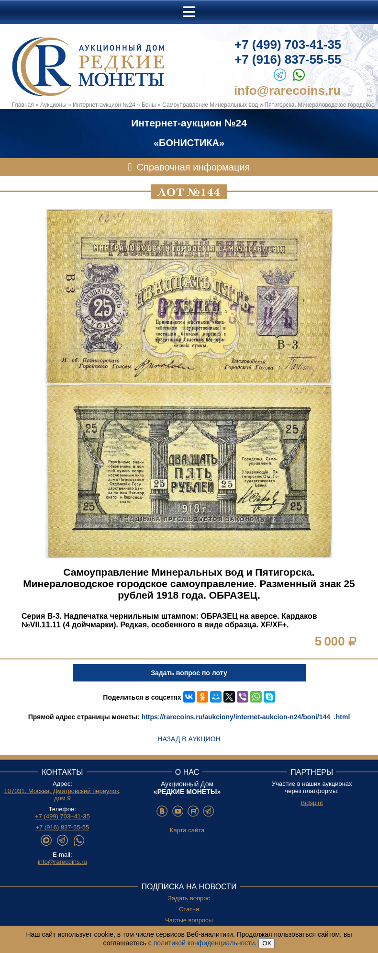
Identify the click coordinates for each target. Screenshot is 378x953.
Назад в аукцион (188, 739)
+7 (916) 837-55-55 (287, 59)
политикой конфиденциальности (204, 943)
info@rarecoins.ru (287, 90)
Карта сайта (187, 830)
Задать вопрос (189, 898)
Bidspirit (312, 802)
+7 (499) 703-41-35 (287, 44)
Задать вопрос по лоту (189, 673)
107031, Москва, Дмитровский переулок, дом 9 (62, 794)
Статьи (189, 909)
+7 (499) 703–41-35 (62, 816)
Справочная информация (193, 167)
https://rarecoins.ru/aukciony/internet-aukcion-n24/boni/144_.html (246, 717)
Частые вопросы (189, 920)
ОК (266, 943)
